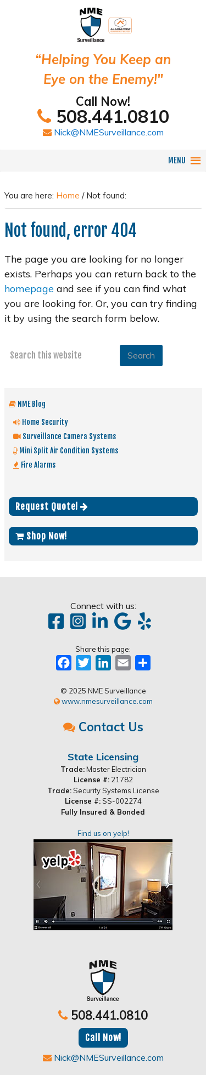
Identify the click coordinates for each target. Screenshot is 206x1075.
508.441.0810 (103, 116)
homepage (29, 288)
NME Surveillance (103, 19)
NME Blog (27, 403)
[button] (177, 161)
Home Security (40, 421)
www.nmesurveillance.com (103, 701)
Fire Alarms (34, 464)
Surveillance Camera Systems (64, 436)
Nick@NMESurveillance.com (103, 132)
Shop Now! (41, 536)
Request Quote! (51, 506)
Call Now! (103, 1037)
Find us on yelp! (103, 879)
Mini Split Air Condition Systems (65, 450)
